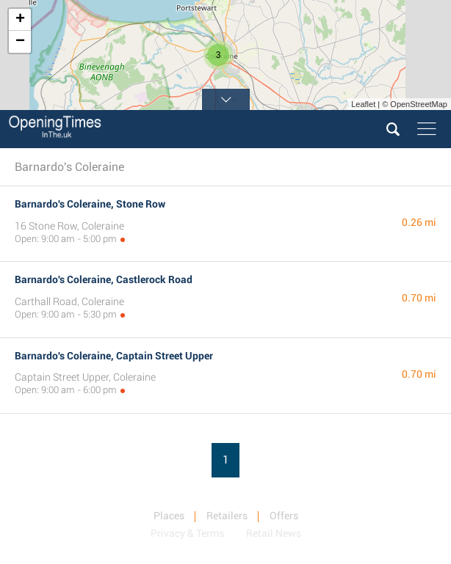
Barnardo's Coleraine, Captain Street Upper (114, 356)
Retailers (227, 515)
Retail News (273, 533)
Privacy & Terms (187, 533)
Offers (284, 515)
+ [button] (20, 20)
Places (169, 515)
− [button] (20, 42)
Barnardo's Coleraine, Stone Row (90, 204)
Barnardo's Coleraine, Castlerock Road (103, 279)
